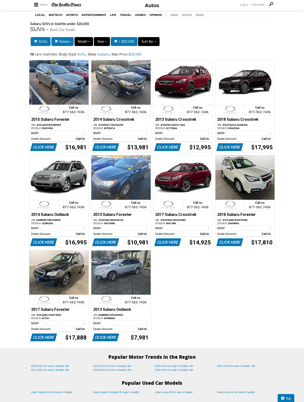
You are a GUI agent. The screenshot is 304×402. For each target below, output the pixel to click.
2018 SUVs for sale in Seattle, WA (174, 369)
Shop (199, 14)
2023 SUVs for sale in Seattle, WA (174, 366)
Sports (72, 14)
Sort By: (148, 41)
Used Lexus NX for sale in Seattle (236, 392)
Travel (125, 14)
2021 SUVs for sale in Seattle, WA (50, 369)
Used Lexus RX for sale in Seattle (174, 392)
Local (40, 14)
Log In (244, 4)
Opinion (155, 14)
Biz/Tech (55, 14)
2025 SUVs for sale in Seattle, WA (50, 366)
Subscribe (257, 4)
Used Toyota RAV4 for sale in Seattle (51, 392)
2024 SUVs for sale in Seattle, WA (112, 366)
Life (113, 14)
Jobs (174, 14)
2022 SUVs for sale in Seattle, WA (236, 366)
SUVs (40, 41)
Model (84, 41)
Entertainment (94, 14)
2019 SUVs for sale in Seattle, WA (112, 369)
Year (102, 41)
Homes (140, 14)
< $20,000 (124, 41)
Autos (152, 5)
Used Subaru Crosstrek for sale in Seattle (116, 392)
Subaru (62, 41)
